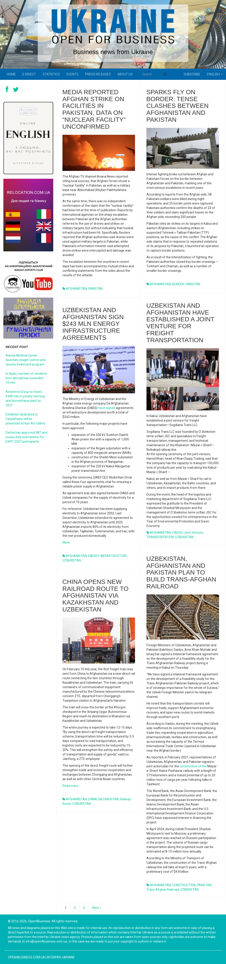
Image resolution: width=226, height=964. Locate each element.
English (215, 74)
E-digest (29, 74)
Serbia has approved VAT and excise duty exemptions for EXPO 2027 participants (26, 437)
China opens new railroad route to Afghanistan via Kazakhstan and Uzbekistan (95, 595)
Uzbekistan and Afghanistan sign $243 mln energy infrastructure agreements (93, 324)
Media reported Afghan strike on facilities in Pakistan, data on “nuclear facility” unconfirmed (94, 109)
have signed (106, 408)
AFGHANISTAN (76, 288)
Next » (96, 908)
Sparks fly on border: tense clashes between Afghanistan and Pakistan (177, 106)
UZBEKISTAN (184, 537)
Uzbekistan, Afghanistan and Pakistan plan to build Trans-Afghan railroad (181, 572)
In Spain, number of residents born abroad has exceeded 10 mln (26, 378)
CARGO (177, 532)
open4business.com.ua (26, 957)
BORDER (178, 284)
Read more (70, 786)
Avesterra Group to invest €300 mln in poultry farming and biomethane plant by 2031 (25, 398)
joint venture (193, 532)
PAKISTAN (95, 288)
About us (125, 74)
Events (72, 74)
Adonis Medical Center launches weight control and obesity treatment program (25, 360)
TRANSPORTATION (160, 537)
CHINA (92, 799)
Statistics (51, 74)
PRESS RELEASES (98, 74)
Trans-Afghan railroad (162, 889)
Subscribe (192, 74)
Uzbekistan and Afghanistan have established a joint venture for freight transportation (180, 323)
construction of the (193, 766)
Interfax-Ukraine (61, 957)
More (66, 542)
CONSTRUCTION (183, 885)
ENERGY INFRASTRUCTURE (107, 556)
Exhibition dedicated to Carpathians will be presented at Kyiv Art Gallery (26, 419)
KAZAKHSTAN (108, 799)
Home (11, 74)
